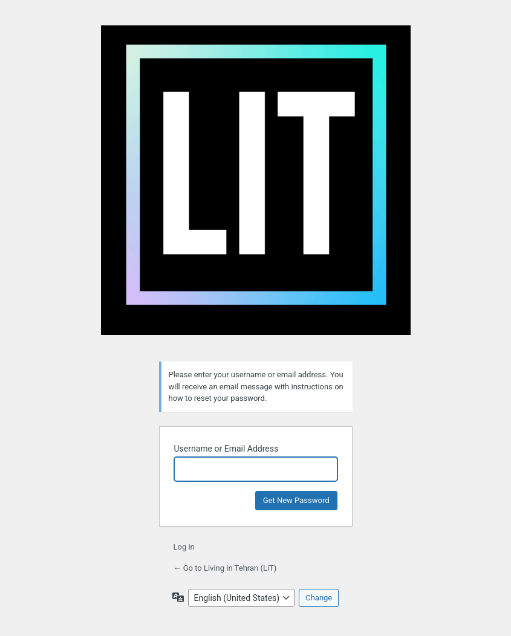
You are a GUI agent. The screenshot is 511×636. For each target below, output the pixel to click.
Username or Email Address (226, 448)
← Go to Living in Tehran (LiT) (225, 568)
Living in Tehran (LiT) (256, 186)
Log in (184, 546)
